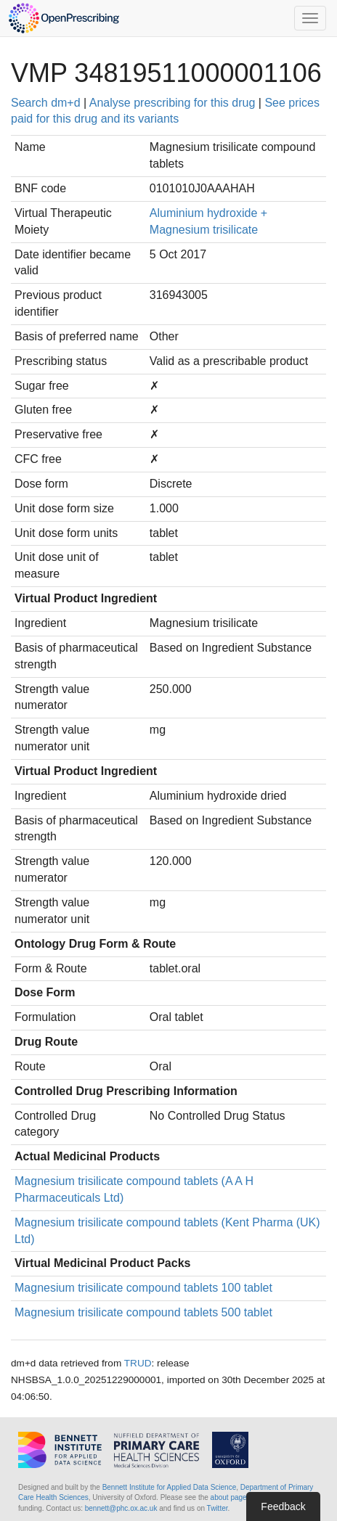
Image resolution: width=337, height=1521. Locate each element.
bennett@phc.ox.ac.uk (121, 1508)
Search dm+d (46, 103)
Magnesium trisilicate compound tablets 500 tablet (143, 1312)
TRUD (138, 1363)
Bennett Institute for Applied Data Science (169, 1487)
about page (229, 1497)
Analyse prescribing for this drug (172, 103)
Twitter (217, 1508)
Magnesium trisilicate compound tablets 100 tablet (143, 1288)
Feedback (283, 1506)
